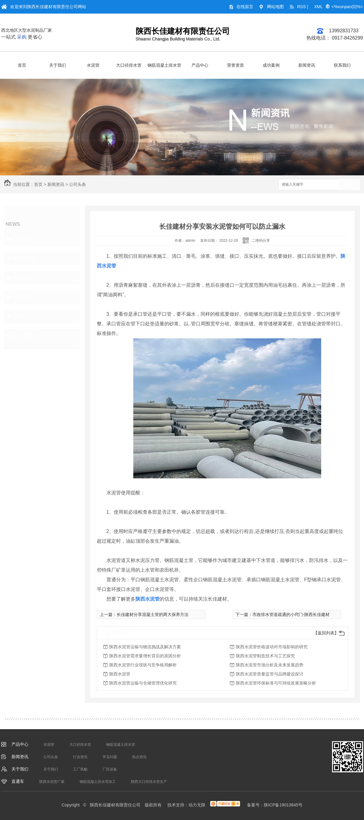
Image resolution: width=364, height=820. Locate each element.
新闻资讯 (306, 65)
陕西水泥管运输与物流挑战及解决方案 (145, 646)
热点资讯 (24, 297)
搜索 (349, 184)
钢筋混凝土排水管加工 (98, 782)
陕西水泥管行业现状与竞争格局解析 (143, 664)
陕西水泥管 (119, 674)
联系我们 (342, 65)
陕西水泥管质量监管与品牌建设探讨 (269, 674)
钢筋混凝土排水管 (164, 65)
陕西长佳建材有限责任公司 (183, 31)
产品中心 (199, 65)
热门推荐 (24, 336)
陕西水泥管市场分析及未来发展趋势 (269, 664)
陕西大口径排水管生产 (149, 782)
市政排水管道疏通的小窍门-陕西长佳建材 (291, 614)
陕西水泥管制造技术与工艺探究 (265, 655)
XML (318, 6)
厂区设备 (110, 769)
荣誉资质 (235, 65)
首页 (22, 65)
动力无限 (196, 804)
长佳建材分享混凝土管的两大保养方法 (152, 614)
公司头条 (77, 184)
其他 (18, 316)
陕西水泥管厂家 (52, 782)
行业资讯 (24, 258)
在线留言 (244, 6)
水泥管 (93, 65)
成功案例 (271, 65)
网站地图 (275, 6)
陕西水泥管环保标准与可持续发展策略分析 (276, 683)
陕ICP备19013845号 (283, 804)
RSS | (302, 6)
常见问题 (24, 278)
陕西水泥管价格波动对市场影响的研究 (272, 646)
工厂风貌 (80, 769)
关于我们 (57, 65)
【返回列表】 (326, 632)
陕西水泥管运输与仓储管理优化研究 (143, 683)
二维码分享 (261, 240)
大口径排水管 (128, 65)
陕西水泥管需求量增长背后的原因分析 (145, 655)
